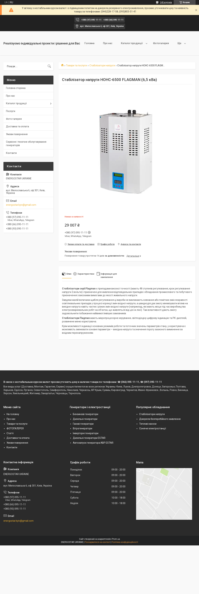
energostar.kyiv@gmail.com (21, 204)
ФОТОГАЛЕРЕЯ (15, 428)
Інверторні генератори (85, 433)
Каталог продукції (132, 43)
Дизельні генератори (85, 419)
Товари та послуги (76, 65)
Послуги (10, 111)
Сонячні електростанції (152, 428)
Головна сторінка (15, 88)
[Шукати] (49, 66)
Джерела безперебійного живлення (160, 419)
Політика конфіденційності (125, 542)
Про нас (107, 43)
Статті (10, 433)
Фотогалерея (161, 43)
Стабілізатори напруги (102, 65)
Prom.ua (116, 539)
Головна (89, 43)
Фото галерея (14, 118)
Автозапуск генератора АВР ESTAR (93, 442)
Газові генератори (83, 423)
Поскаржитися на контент (97, 542)
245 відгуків (166, 2)
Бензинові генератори (85, 414)
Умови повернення (17, 134)
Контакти (11, 153)
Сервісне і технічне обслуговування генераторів (26, 143)
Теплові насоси (147, 423)
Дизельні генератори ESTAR (89, 438)
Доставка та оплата (17, 126)
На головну (13, 414)
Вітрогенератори (82, 428)
